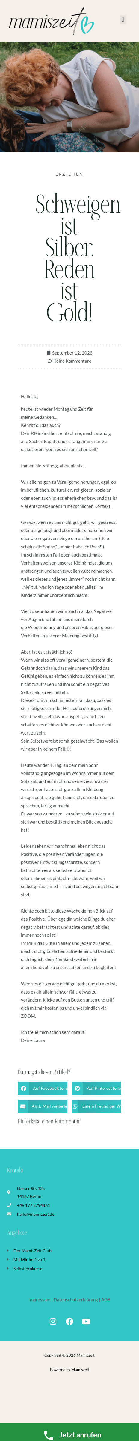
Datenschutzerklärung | (77, 1299)
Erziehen (69, 174)
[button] (123, 19)
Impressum (39, 1299)
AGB (106, 1299)
